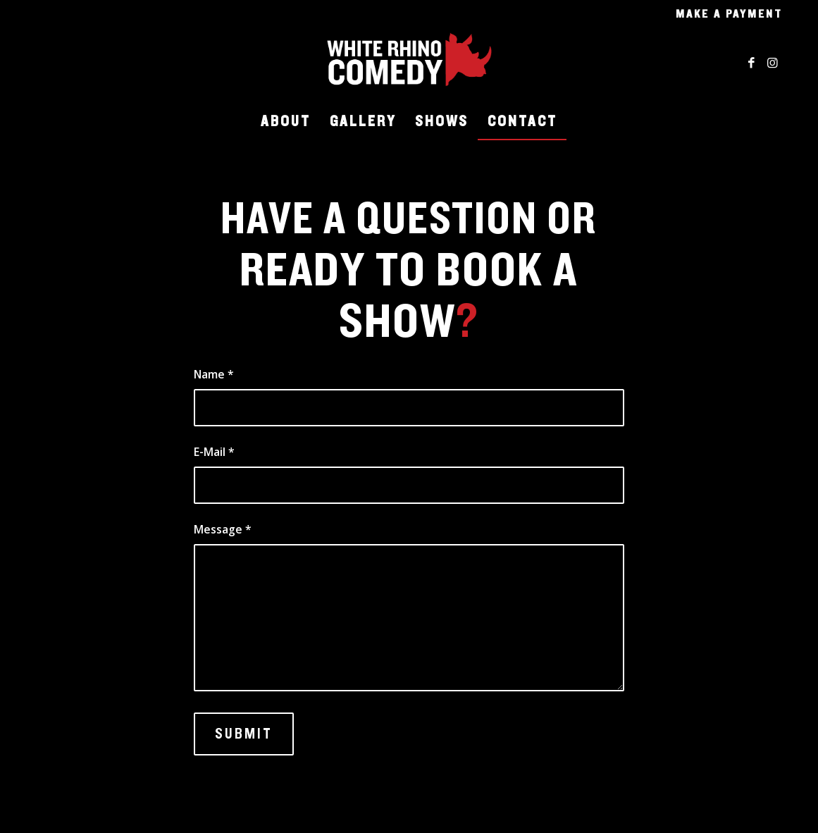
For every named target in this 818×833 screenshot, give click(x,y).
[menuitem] (726, 14)
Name (214, 374)
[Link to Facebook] (751, 62)
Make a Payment (729, 13)
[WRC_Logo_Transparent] (408, 63)
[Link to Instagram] (772, 62)
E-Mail (214, 451)
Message (223, 529)
